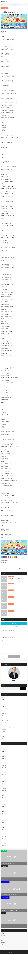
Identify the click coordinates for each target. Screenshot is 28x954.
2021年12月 (4, 831)
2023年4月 (4, 806)
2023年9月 (4, 795)
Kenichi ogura (7, 560)
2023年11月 (4, 790)
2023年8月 (4, 797)
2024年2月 (4, 783)
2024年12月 (4, 763)
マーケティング (4, 724)
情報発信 (3, 731)
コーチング (4, 706)
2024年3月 (4, 781)
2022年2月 (4, 827)
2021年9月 (4, 838)
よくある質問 (3, 935)
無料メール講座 (3, 944)
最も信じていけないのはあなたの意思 (14, 585)
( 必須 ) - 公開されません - (7, 637)
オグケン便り (4, 1)
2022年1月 (4, 829)
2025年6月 (4, 749)
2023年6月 (4, 802)
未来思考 (3, 736)
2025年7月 (4, 747)
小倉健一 (14, 680)
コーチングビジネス (5, 708)
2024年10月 (4, 767)
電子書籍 (2, 947)
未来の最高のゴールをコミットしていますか (16, 578)
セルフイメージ (4, 713)
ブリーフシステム (5, 720)
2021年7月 (4, 843)
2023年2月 (4, 811)
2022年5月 (4, 820)
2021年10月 (4, 836)
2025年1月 (4, 760)
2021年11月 (4, 834)
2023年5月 (4, 804)
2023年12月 (4, 788)
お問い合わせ (3, 933)
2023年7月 (4, 799)
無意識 (3, 738)
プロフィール (3, 940)
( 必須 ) (4, 634)
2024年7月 (4, 772)
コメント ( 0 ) (14, 623)
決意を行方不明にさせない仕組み (14, 605)
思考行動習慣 (4, 729)
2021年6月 (4, 845)
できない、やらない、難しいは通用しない (15, 592)
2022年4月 (4, 822)
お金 (3, 697)
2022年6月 (4, 818)
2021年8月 (4, 841)
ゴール (3, 711)
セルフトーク (4, 715)
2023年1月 (4, 813)
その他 (3, 699)
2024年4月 (4, 779)
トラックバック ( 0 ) (14, 626)
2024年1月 (4, 786)
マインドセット (4, 8)
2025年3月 (4, 756)
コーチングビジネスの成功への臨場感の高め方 (16, 612)
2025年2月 (4, 758)
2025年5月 (4, 751)
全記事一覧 (3, 942)
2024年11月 (4, 765)
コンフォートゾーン (5, 704)
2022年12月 (4, 815)
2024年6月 (4, 774)
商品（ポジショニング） (6, 727)
